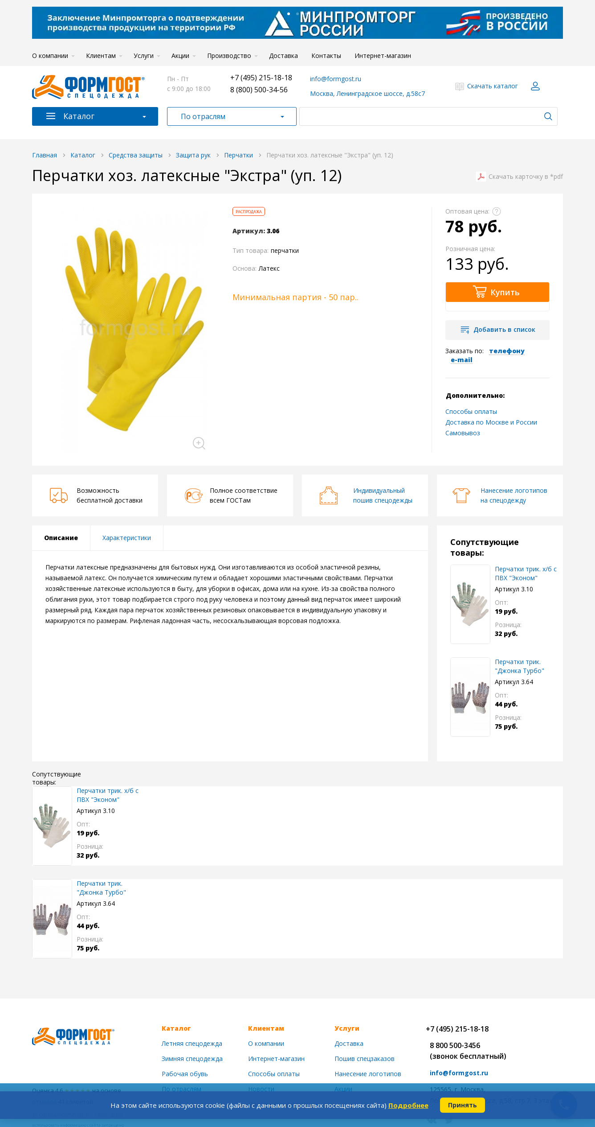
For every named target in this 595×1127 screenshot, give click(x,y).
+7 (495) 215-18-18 (261, 78)
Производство (229, 55)
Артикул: (248, 231)
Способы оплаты (471, 411)
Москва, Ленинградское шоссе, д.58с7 (367, 93)
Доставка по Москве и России (491, 422)
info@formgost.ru (335, 78)
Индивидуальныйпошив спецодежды (382, 495)
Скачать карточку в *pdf (526, 177)
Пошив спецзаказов (364, 1058)
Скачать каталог (492, 86)
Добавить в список (504, 329)
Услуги (144, 55)
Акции (180, 55)
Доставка (283, 55)
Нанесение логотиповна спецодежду (514, 495)
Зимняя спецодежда (192, 1058)
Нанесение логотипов (367, 1073)
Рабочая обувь (185, 1073)
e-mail (462, 359)
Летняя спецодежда (192, 1043)
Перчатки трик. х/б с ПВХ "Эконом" (526, 573)
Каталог (78, 116)
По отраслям (203, 116)
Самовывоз (462, 433)
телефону (507, 351)
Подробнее (408, 1105)
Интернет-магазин (383, 55)
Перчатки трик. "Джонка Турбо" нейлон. (519, 666)
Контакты (326, 55)
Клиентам (101, 55)
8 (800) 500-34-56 (259, 89)
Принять (462, 1105)
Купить (505, 292)
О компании (50, 55)
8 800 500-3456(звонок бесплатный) (468, 1050)
